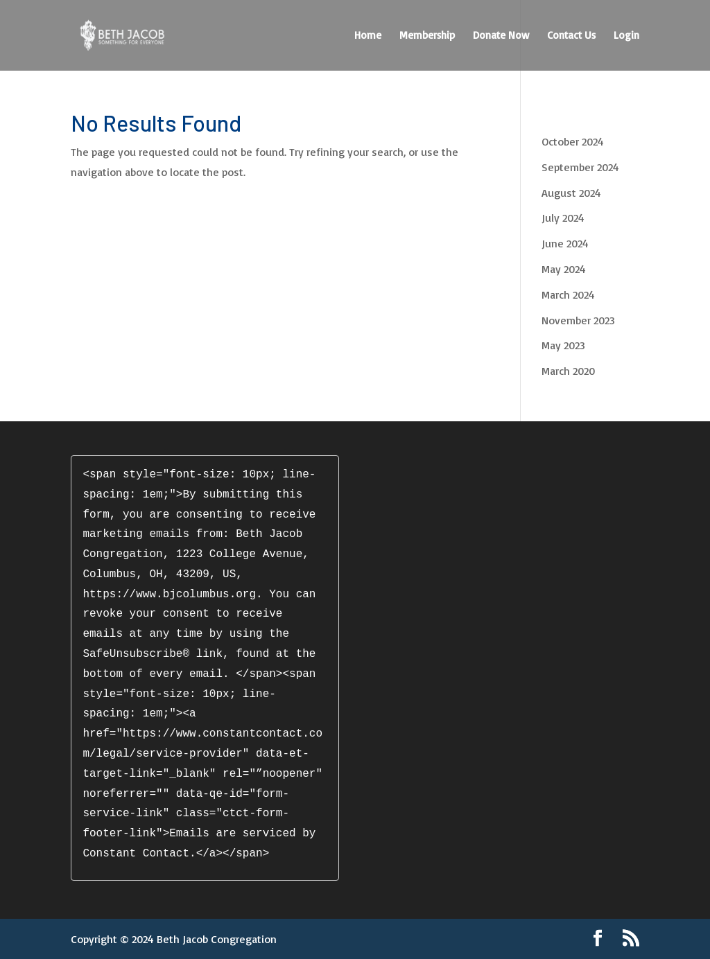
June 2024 (565, 243)
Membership (427, 36)
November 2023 (578, 320)
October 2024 (573, 141)
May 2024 (564, 269)
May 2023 (563, 345)
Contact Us (571, 36)
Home (367, 36)
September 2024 (580, 167)
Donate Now (501, 36)
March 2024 (568, 294)
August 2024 (571, 193)
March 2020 (568, 371)
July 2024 (563, 218)
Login (626, 36)
